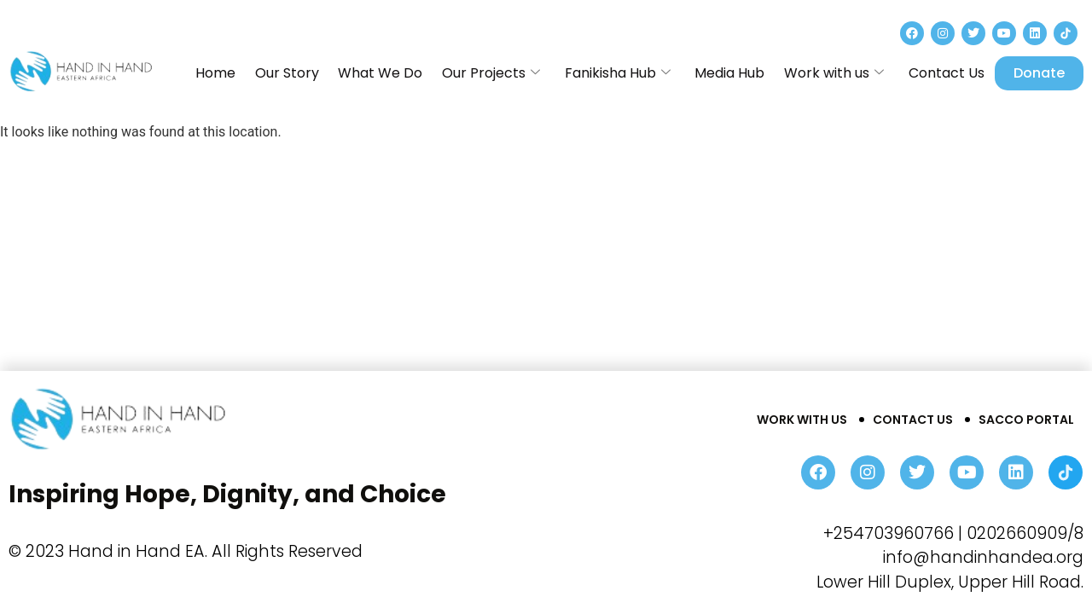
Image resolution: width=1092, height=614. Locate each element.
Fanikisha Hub (636, 73)
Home (257, 73)
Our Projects (516, 73)
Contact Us (948, 73)
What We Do (411, 73)
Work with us (842, 73)
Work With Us (802, 419)
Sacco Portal (1026, 419)
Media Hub (743, 73)
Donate (1039, 73)
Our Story (323, 73)
